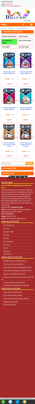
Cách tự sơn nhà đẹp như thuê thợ (14, 274)
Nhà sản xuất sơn (9, 168)
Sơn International (8, 225)
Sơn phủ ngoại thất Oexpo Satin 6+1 (26, 72)
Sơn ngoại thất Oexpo (7, 42)
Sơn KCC (6, 238)
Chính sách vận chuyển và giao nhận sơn (16, 298)
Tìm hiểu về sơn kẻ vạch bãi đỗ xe (14, 283)
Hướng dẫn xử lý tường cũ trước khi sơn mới (17, 271)
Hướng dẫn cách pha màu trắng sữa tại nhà (17, 267)
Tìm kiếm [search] (30, 163)
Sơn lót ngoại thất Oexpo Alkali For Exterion (25, 144)
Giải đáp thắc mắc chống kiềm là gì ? (15, 261)
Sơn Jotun (6, 245)
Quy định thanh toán (9, 305)
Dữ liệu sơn (7, 251)
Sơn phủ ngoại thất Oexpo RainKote (9, 108)
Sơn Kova (6, 235)
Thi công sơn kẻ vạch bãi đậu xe (13, 264)
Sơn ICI (5, 248)
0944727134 (9, 4)
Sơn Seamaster (8, 241)
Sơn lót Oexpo (23, 36)
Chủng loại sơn (8, 173)
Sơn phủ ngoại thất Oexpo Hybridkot (26, 108)
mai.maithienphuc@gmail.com (13, 6)
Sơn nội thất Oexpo (25, 40)
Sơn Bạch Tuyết (8, 232)
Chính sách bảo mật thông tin (12, 292)
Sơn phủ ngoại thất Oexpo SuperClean (9, 72)
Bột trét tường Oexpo (9, 36)
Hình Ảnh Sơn (7, 254)
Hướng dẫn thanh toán (10, 302)
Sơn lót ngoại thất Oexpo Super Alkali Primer (9, 144)
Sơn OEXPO (6, 47)
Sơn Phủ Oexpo (24, 47)
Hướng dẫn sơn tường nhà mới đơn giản (16, 285)
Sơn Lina (6, 228)
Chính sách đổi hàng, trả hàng (12, 295)
